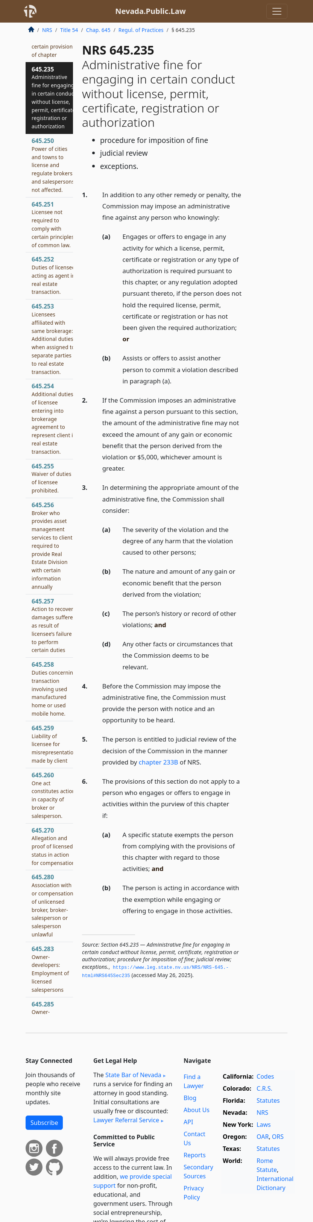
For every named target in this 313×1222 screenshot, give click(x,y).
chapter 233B (158, 762)
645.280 (52, 905)
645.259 (54, 744)
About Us (197, 1110)
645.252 (53, 275)
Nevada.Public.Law (150, 11)
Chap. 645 (98, 29)
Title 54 (69, 29)
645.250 (53, 165)
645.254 (54, 418)
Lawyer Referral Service (126, 1120)
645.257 (54, 625)
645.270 (54, 846)
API (188, 1122)
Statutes (268, 1100)
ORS (278, 1136)
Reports (195, 1155)
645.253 (53, 338)
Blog (190, 1098)
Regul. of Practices (141, 29)
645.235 (54, 97)
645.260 (53, 795)
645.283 (50, 969)
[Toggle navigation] (276, 11)
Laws (264, 1124)
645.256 (52, 545)
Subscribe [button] (44, 1123)
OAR (263, 1136)
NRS (47, 29)
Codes (265, 1076)
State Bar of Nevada (133, 1075)
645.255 (51, 478)
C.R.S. (264, 1088)
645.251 (53, 224)
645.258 (54, 688)
